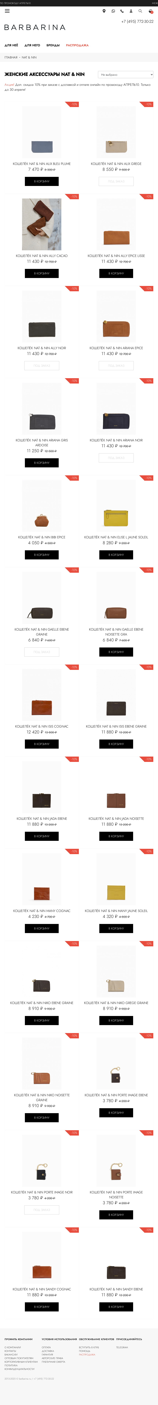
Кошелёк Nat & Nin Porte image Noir (42, 1192)
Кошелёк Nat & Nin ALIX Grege (116, 163)
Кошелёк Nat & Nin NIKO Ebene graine (41, 1002)
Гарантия (47, 1354)
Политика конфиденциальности (19, 1367)
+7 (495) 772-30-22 (137, 21)
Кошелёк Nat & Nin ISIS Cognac (41, 726)
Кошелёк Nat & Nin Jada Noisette (116, 818)
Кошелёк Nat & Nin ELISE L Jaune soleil (116, 537)
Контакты (10, 1351)
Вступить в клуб (89, 1347)
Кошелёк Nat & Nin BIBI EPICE (41, 537)
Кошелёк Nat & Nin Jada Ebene (42, 818)
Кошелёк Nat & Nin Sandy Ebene (116, 1289)
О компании (13, 1347)
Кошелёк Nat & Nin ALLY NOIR (42, 348)
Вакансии (11, 1354)
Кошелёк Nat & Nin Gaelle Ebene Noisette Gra (116, 632)
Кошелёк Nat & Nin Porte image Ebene (116, 1095)
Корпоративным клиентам (21, 1362)
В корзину (41, 181)
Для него (32, 45)
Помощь (84, 1351)
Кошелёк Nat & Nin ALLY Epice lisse (116, 255)
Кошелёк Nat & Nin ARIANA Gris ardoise (42, 443)
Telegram (122, 1347)
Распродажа (77, 45)
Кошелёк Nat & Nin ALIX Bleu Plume (42, 163)
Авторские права (52, 1358)
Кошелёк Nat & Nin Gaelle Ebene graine (42, 632)
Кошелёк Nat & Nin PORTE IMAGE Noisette (116, 1195)
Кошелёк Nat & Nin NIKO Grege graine (116, 1002)
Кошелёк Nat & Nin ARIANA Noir (116, 440)
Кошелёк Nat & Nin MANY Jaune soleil (116, 910)
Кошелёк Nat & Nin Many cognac (41, 910)
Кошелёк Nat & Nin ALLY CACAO (42, 255)
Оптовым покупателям (19, 1358)
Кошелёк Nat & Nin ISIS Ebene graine (116, 726)
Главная (11, 57)
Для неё (11, 45)
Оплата (46, 1347)
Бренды (53, 45)
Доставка (48, 1351)
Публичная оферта (53, 1362)
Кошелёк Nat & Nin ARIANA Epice (116, 348)
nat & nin (29, 57)
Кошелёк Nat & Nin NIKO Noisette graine (42, 1098)
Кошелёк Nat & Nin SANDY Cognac (42, 1289)
